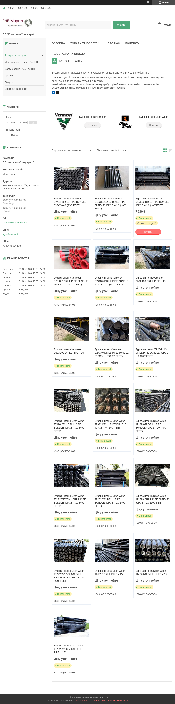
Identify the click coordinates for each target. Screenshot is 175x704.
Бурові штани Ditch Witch (153, 116)
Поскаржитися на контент (87, 700)
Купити (148, 232)
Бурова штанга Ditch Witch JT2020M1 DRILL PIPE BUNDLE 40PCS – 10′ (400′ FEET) (110, 500)
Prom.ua (104, 697)
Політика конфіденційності (115, 700)
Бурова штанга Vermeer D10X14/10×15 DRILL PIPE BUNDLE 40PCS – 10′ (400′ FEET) (110, 203)
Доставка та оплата (16, 88)
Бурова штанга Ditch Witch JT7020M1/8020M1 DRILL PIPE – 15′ (69, 649)
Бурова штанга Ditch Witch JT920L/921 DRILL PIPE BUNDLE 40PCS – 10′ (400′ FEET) (69, 425)
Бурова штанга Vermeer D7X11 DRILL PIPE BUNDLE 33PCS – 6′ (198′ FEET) (70, 202)
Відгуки (9, 82)
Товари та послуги (15, 55)
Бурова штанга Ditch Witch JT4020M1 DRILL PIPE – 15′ (151, 572)
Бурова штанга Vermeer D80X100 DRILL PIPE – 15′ (69, 351)
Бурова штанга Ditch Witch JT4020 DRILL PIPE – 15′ (110, 572)
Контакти (132, 43)
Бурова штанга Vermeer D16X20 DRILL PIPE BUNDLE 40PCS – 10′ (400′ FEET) (152, 202)
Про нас (9, 75)
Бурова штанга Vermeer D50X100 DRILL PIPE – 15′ (150, 279)
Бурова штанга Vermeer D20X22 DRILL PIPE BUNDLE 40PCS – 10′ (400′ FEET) (71, 281)
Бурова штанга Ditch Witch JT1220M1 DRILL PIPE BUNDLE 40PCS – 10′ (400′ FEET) (150, 425)
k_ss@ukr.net (10, 234)
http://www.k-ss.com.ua (15, 222)
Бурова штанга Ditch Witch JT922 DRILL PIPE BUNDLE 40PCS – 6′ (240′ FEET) (110, 424)
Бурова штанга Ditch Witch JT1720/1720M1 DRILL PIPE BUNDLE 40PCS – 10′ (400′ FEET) (70, 500)
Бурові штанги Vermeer (92, 116)
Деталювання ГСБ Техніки (20, 68)
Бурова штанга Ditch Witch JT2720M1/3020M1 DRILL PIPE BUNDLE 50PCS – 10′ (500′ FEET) (69, 575)
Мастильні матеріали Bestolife (22, 62)
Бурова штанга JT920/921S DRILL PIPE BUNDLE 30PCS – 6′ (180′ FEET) (151, 353)
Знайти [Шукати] (121, 25)
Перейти (92, 125)
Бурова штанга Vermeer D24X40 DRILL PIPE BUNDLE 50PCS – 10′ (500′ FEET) (112, 281)
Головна (58, 43)
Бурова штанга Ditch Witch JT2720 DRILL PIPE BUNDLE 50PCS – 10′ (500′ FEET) (152, 499)
